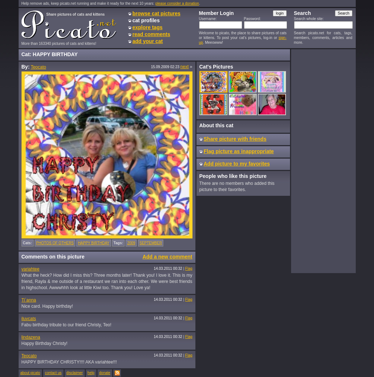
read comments (151, 34)
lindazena (31, 337)
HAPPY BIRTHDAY (93, 243)
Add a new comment (167, 257)
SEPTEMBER (151, 243)
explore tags (148, 27)
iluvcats (29, 318)
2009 (131, 243)
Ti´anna (29, 300)
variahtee (30, 269)
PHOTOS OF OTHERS (55, 243)
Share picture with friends (235, 139)
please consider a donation (177, 3)
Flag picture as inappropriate (239, 151)
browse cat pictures (157, 13)
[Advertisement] (323, 160)
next (184, 66)
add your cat (148, 41)
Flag (188, 269)
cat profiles (146, 20)
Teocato (38, 67)
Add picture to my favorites (237, 164)
